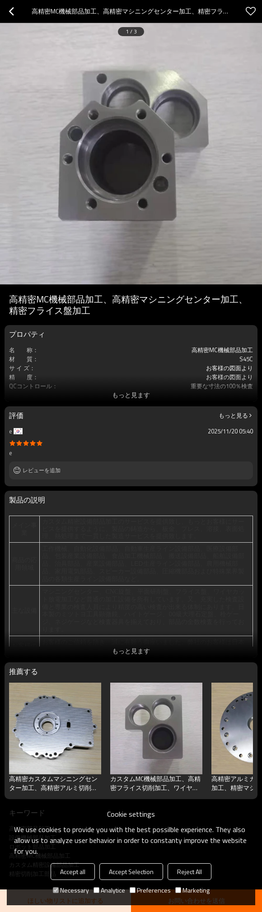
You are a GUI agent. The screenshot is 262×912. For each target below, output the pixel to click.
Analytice (109, 890)
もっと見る (233, 415)
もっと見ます (131, 395)
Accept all (72, 871)
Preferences (150, 890)
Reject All (189, 871)
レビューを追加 (42, 470)
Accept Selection (131, 871)
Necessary (71, 890)
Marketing (192, 890)
